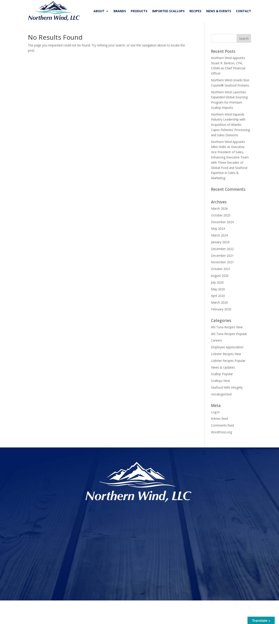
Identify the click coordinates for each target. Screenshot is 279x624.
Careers (216, 341)
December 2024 (222, 223)
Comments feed (222, 426)
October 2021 (220, 270)
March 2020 (219, 303)
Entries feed (219, 420)
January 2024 (220, 243)
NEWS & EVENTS (218, 11)
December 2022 (222, 250)
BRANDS (120, 11)
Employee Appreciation (227, 348)
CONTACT (243, 11)
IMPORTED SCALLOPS (168, 11)
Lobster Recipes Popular (228, 362)
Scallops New (220, 382)
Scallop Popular (222, 375)
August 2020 (220, 277)
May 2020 (218, 290)
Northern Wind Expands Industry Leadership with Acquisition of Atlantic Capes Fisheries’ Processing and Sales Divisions (230, 125)
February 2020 (221, 310)
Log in (215, 413)
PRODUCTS (139, 11)
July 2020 (217, 283)
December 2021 (222, 257)
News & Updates (223, 368)
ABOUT (99, 11)
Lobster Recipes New (226, 355)
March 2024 (219, 236)
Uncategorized (221, 395)
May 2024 (218, 230)
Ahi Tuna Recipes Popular (229, 335)
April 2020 (218, 297)
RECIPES (195, 11)
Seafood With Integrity (227, 388)
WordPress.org (221, 433)
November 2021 (222, 263)
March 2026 (219, 209)
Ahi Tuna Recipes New (227, 328)
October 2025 (220, 216)
